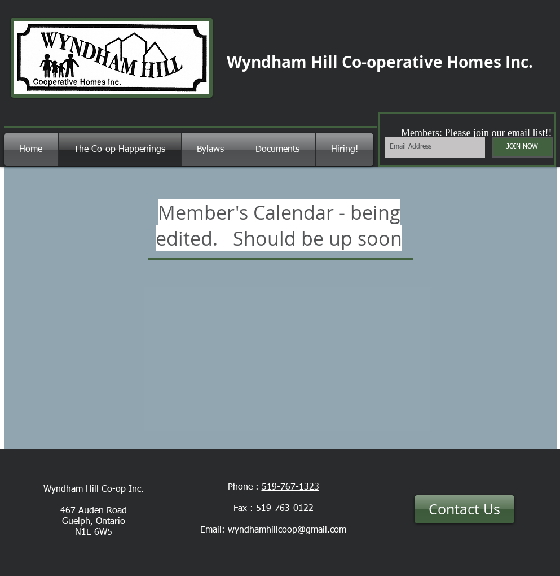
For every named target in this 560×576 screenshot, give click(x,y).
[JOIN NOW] (522, 147)
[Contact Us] (464, 509)
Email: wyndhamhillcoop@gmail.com (273, 530)
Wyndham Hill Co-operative (335, 62)
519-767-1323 (290, 487)
